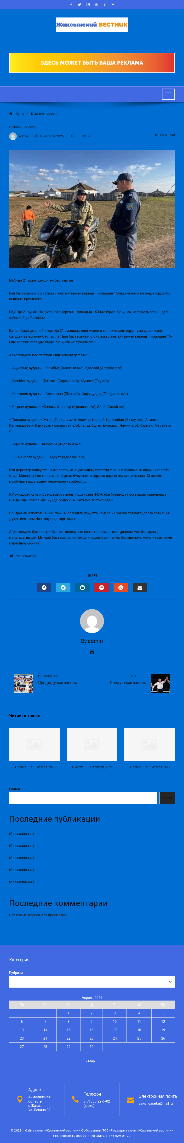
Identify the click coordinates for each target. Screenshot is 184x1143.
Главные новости (22, 127)
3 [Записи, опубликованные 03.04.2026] (115, 1013)
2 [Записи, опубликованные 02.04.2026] (91, 1013)
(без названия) (21, 834)
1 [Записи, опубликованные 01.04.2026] (68, 1013)
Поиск (14, 789)
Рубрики (16, 973)
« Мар (90, 1061)
